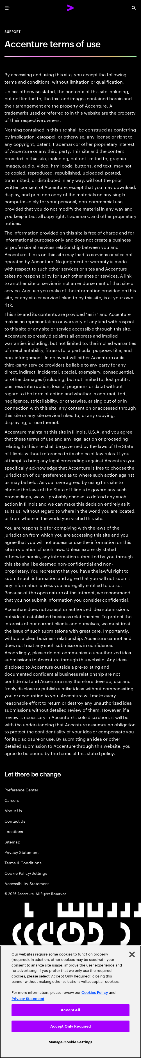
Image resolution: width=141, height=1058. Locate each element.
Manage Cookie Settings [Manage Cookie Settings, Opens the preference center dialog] (71, 1042)
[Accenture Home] (70, 8)
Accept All (70, 1010)
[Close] (132, 954)
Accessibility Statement (26, 883)
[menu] (7, 8)
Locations (13, 831)
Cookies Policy (94, 992)
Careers (11, 800)
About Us (13, 810)
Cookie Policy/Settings (25, 873)
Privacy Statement (21, 852)
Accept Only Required (70, 1026)
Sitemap (12, 842)
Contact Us (14, 821)
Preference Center (21, 790)
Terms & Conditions (23, 862)
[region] (70, 1001)
